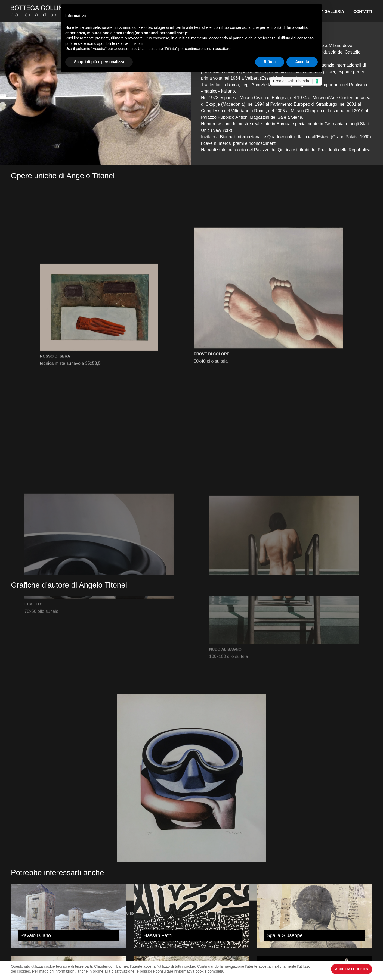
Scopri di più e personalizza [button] (99, 62)
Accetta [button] (302, 62)
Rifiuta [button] (270, 62)
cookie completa (209, 971)
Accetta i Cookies (351, 969)
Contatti (362, 11)
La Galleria (331, 11)
